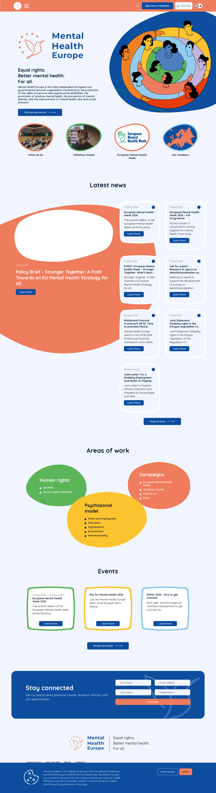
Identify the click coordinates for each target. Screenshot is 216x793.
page (84, 784)
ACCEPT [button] (183, 772)
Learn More (28, 292)
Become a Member (157, 5)
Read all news (157, 424)
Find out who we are (38, 114)
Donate (183, 6)
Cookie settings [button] (161, 772)
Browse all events (103, 649)
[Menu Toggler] (26, 6)
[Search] (137, 6)
